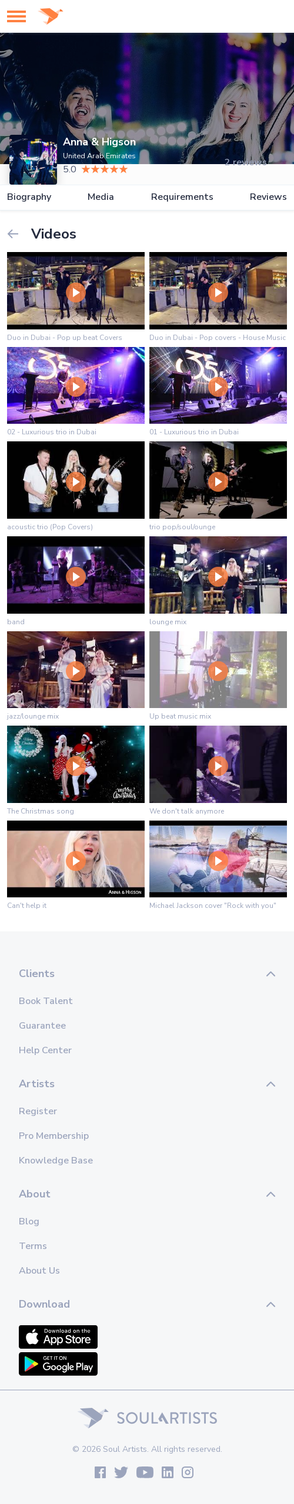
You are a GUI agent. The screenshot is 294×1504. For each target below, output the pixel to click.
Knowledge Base (56, 1160)
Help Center (45, 1050)
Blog (29, 1221)
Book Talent (46, 1001)
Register (38, 1111)
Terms (33, 1246)
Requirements (182, 197)
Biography (29, 197)
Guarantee (42, 1026)
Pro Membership (54, 1136)
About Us (39, 1271)
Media (101, 197)
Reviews (268, 197)
